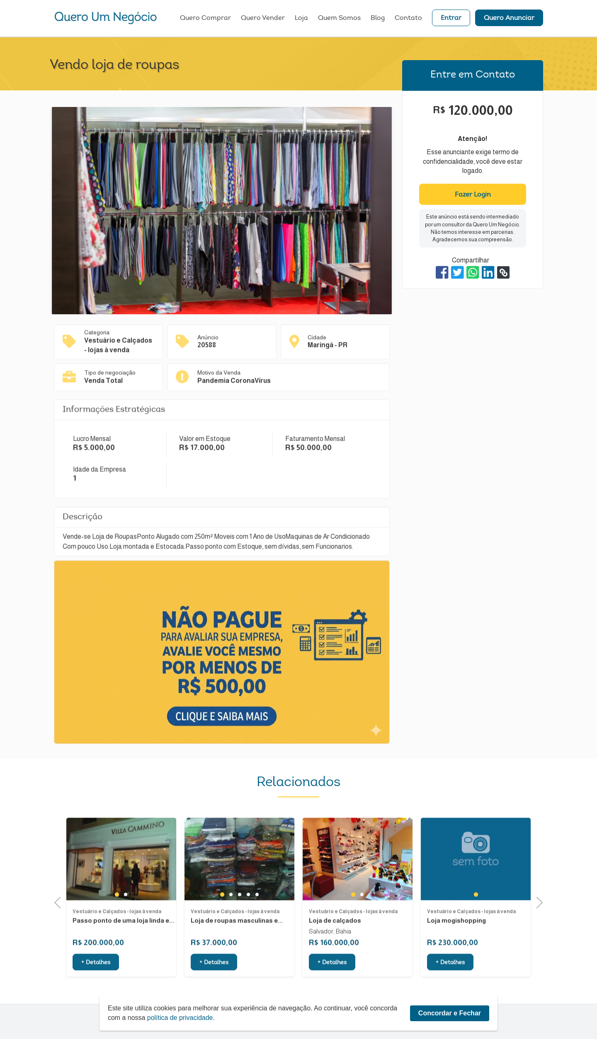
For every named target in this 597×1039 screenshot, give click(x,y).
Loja (301, 18)
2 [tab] (125, 928)
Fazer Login (473, 195)
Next (536, 901)
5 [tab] (256, 928)
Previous (60, 901)
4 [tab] (248, 928)
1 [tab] (117, 929)
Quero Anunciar (509, 18)
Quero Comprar (205, 18)
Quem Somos (339, 18)
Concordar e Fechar (449, 1013)
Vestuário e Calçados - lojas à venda (117, 946)
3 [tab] (239, 928)
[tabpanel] (121, 893)
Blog (378, 18)
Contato (408, 18)
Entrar (451, 18)
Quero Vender (263, 18)
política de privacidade (180, 1017)
